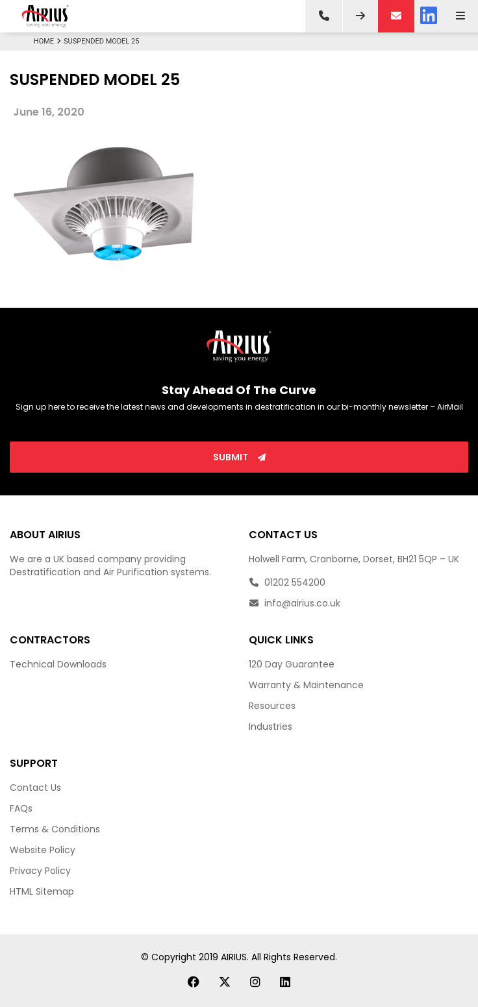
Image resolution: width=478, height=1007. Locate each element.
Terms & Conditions (55, 829)
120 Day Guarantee (291, 664)
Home (49, 41)
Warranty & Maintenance (306, 684)
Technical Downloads (58, 664)
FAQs (21, 808)
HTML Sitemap (42, 891)
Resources (272, 705)
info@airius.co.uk (294, 603)
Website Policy (42, 849)
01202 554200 (287, 582)
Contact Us (35, 787)
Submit (239, 457)
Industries (270, 726)
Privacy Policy (40, 870)
